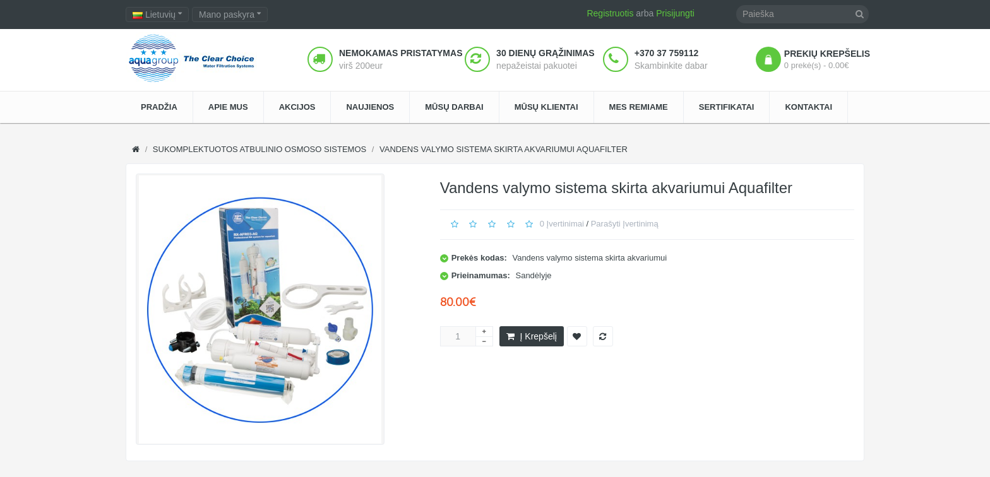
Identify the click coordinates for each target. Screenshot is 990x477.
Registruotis (610, 13)
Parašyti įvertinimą (625, 223)
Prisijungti (675, 13)
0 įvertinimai (562, 223)
